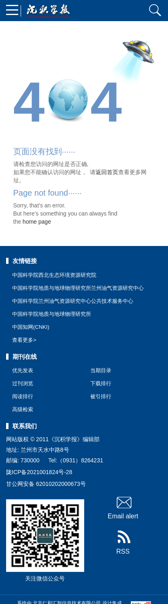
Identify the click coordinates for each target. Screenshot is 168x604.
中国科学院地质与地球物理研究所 (51, 314)
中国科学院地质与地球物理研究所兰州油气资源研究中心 (78, 288)
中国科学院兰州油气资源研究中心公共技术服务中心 (72, 301)
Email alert (123, 507)
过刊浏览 (22, 383)
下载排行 (100, 383)
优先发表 (22, 370)
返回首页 (107, 172)
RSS (123, 543)
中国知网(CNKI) (30, 327)
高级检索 (22, 409)
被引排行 (100, 396)
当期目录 (100, 370)
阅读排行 (22, 396)
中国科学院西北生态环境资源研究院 (54, 275)
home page (37, 221)
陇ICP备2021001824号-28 (39, 472)
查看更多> (24, 340)
